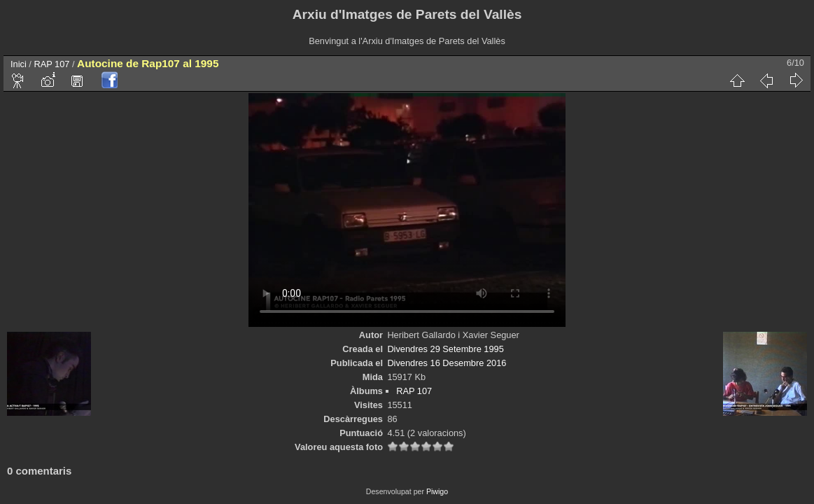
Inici (18, 64)
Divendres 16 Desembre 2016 (446, 363)
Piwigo (437, 491)
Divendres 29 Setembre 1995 (445, 349)
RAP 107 (51, 64)
